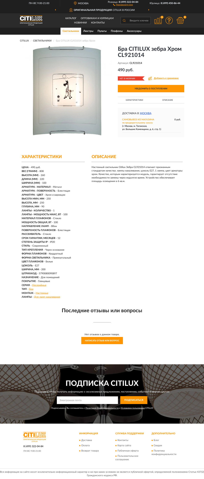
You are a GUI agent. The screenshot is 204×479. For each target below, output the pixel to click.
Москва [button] (145, 113)
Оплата (85, 445)
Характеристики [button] (134, 100)
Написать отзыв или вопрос (102, 341)
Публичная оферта (128, 451)
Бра (31, 289)
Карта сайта (124, 445)
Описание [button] (167, 100)
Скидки (158, 445)
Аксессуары (134, 31)
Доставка (86, 440)
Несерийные (39, 285)
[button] (123, 5)
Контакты (98, 23)
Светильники (71, 31)
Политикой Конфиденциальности (102, 408)
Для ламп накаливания (47, 297)
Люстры (88, 31)
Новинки (80, 23)
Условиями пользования (133, 408)
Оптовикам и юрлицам (97, 18)
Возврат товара (90, 451)
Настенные (42, 293)
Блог (156, 440)
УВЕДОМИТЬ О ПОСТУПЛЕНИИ (151, 89)
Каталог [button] (71, 18)
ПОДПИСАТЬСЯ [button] (133, 400)
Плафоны (117, 31)
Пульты (102, 31)
